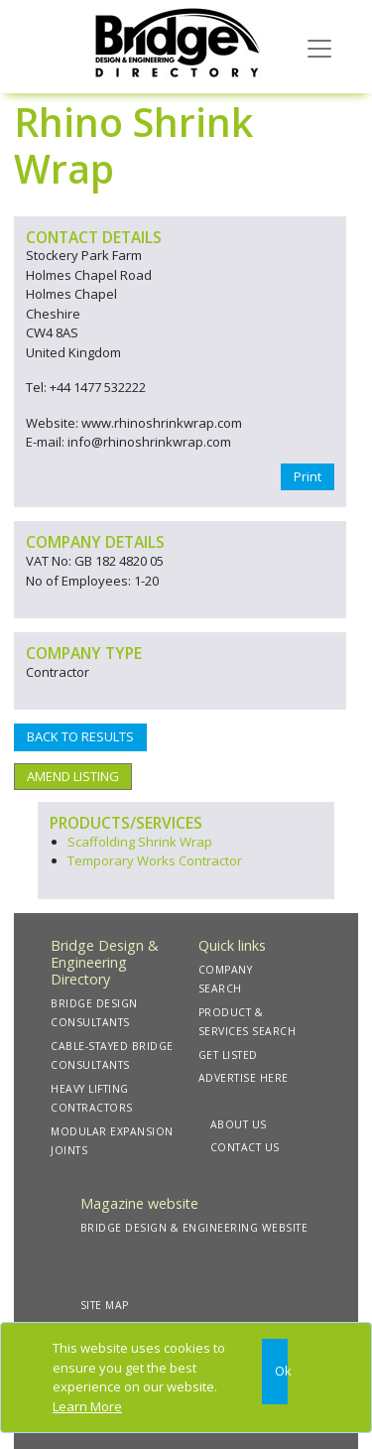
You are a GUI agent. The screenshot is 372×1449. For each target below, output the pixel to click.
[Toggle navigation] (319, 47)
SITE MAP (104, 1305)
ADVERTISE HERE (243, 1078)
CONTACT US (245, 1147)
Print (307, 476)
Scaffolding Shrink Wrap (139, 842)
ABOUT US (238, 1124)
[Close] (275, 1371)
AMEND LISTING (73, 776)
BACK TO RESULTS (80, 736)
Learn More (87, 1406)
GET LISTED (228, 1055)
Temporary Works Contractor (154, 860)
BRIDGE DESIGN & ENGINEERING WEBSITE (194, 1228)
